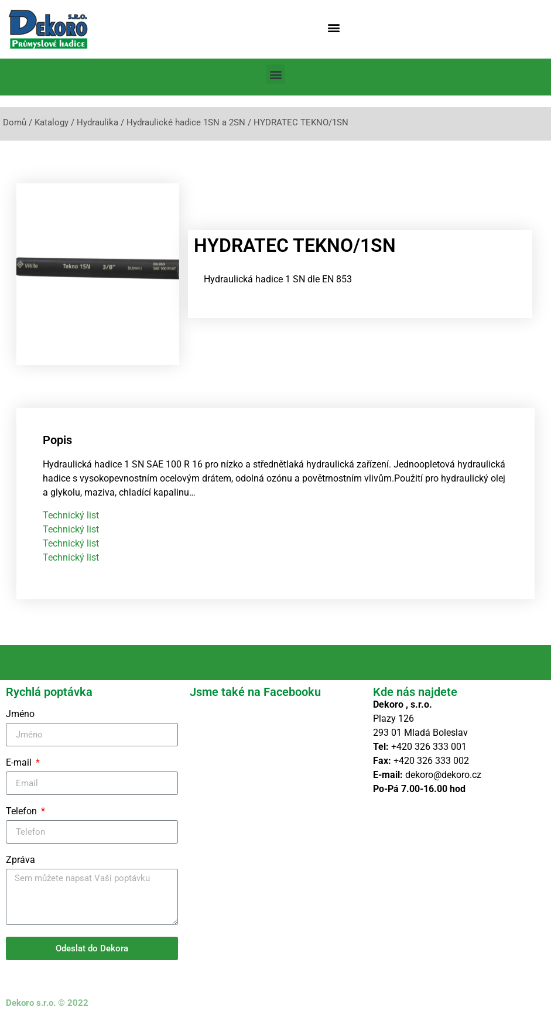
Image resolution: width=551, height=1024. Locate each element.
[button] (334, 27)
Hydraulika (97, 122)
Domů (14, 122)
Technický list (71, 515)
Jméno (20, 714)
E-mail (20, 763)
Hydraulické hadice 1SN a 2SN (185, 122)
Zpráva (20, 860)
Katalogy (52, 122)
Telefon (22, 812)
